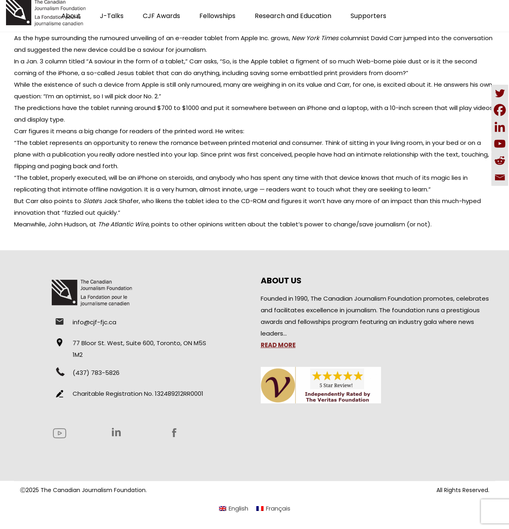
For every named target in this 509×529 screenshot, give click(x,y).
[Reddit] (499, 160)
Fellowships (217, 15)
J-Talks (112, 15)
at (118, 224)
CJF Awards (161, 15)
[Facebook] (499, 110)
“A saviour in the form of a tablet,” (137, 61)
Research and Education (293, 15)
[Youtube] (499, 143)
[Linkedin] (499, 126)
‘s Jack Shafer (111, 201)
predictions (44, 108)
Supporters (368, 15)
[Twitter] (499, 93)
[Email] (499, 177)
